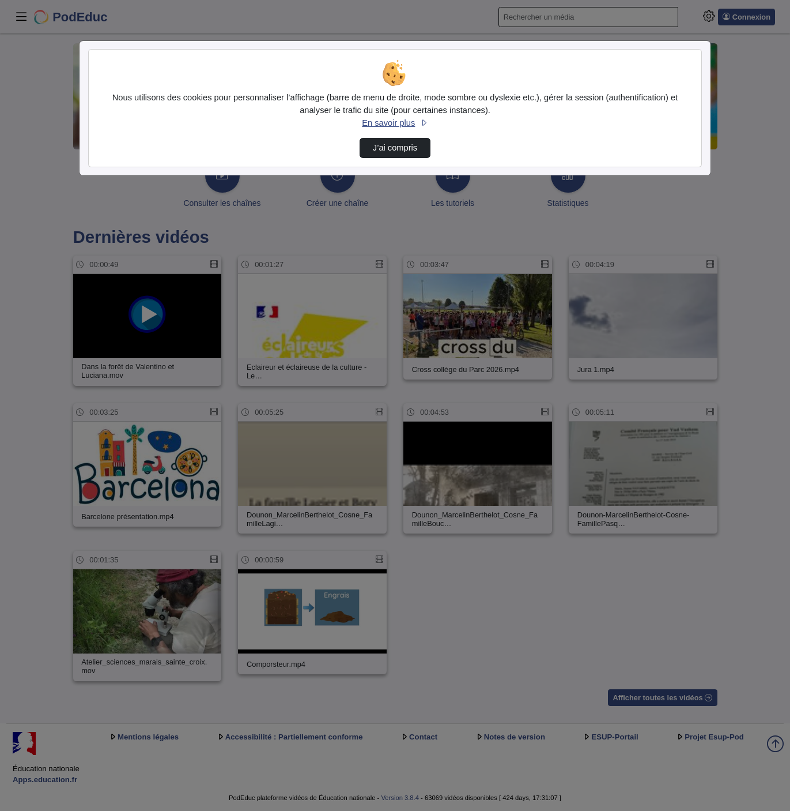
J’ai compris (395, 147)
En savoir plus (395, 123)
